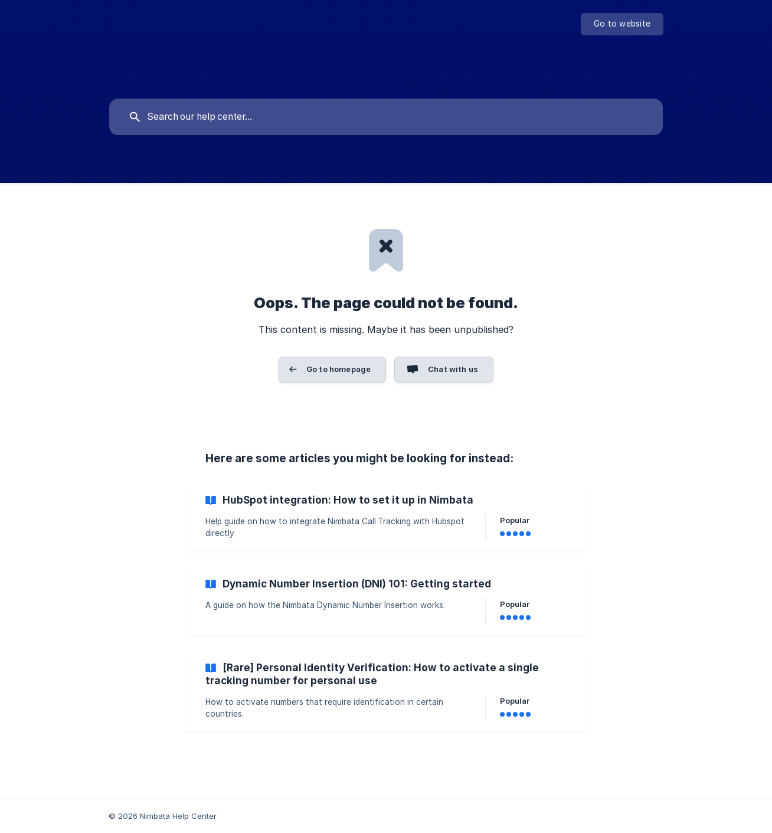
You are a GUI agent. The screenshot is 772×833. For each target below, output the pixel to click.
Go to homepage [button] (338, 369)
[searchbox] (386, 117)
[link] (386, 516)
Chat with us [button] (453, 369)
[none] (622, 24)
